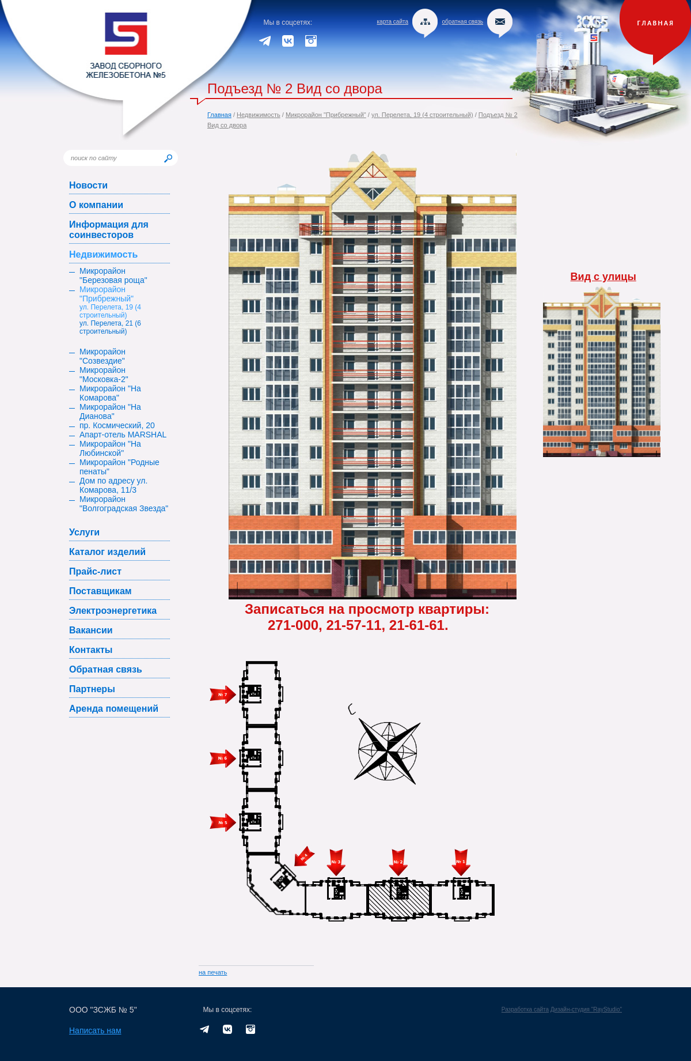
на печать (213, 972)
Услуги (84, 532)
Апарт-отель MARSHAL (122, 434)
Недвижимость (258, 114)
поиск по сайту (94, 157)
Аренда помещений (113, 708)
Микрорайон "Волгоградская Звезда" (123, 503)
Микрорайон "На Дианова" (110, 411)
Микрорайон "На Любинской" (110, 448)
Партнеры (92, 689)
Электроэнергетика (113, 611)
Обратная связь (105, 669)
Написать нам (95, 1030)
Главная (219, 114)
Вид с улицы (603, 276)
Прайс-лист (95, 571)
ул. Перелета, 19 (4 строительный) (422, 114)
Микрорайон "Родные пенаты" (119, 467)
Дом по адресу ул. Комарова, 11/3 (113, 485)
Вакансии (91, 630)
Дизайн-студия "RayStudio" (586, 1009)
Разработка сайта (525, 1009)
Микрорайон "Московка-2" (103, 374)
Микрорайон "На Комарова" (110, 393)
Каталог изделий (107, 552)
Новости (88, 185)
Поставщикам (100, 591)
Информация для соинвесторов (109, 230)
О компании (96, 205)
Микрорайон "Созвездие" (102, 356)
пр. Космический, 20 (117, 425)
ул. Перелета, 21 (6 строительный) (110, 327)
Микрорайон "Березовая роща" (113, 275)
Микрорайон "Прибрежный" (326, 114)
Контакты (90, 650)
